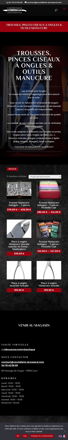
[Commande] (45, 177)
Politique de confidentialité (42, 436)
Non (25, 436)
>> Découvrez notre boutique (18, 349)
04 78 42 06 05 (9, 365)
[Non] (64, 431)
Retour (12, 169)
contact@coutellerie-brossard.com (22, 362)
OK (18, 436)
